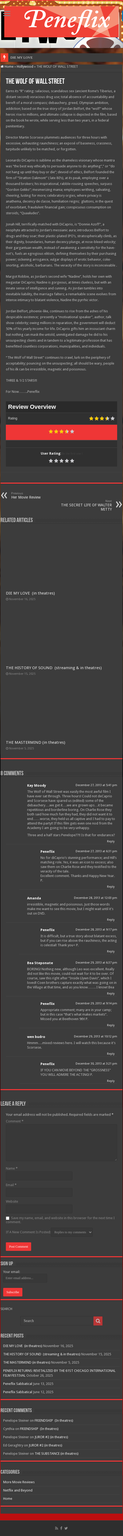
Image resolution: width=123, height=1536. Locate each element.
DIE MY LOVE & (23, 57)
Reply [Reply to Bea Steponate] (110, 993)
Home (7, 66)
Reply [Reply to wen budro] (110, 1054)
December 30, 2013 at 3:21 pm (96, 1063)
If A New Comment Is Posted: (49, 1232)
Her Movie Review (38, 495)
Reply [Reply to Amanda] (110, 919)
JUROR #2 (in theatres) (51, 1437)
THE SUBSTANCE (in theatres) (57, 1454)
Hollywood (25, 66)
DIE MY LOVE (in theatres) (30, 593)
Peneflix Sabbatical (17, 1384)
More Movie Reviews (19, 1482)
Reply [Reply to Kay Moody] (110, 841)
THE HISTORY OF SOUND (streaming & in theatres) (54, 667)
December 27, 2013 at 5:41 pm (96, 785)
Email (11, 1185)
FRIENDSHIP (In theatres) (54, 1420)
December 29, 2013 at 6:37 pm (96, 962)
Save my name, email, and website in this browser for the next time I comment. (60, 1220)
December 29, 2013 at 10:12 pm (95, 1036)
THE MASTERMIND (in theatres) (35, 742)
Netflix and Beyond (17, 1490)
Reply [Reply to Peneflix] (110, 886)
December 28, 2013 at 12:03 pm (95, 898)
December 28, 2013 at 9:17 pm (96, 929)
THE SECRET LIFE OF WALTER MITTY (84, 505)
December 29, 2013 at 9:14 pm (96, 1003)
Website (12, 1201)
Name (12, 1168)
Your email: (11, 1272)
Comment (14, 1121)
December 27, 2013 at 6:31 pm (96, 851)
